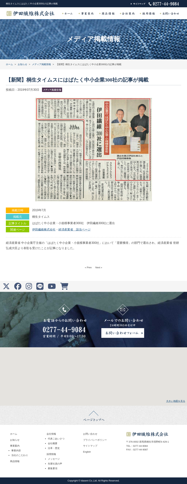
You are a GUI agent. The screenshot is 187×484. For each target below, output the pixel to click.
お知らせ (15, 440)
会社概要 (52, 443)
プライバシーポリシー (95, 440)
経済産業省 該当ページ (74, 229)
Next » (98, 267)
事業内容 (16, 450)
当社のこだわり (19, 455)
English (87, 451)
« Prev (88, 267)
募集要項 (52, 468)
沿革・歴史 (54, 448)
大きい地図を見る (175, 401)
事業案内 (15, 445)
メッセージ (54, 459)
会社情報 (51, 434)
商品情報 (15, 461)
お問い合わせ (90, 434)
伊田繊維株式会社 (44, 229)
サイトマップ (90, 445)
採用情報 (51, 454)
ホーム (13, 434)
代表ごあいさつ (56, 438)
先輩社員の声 (55, 463)
